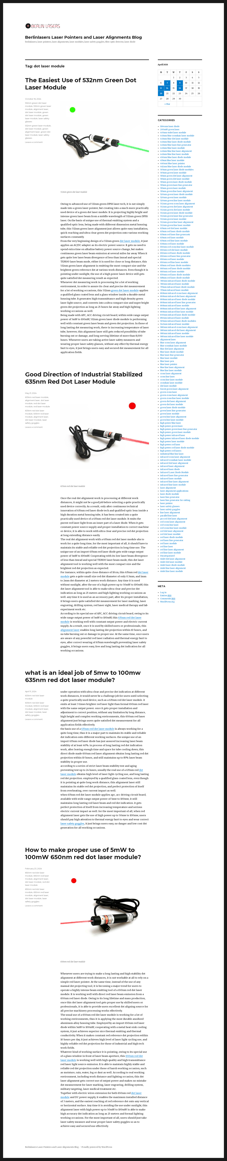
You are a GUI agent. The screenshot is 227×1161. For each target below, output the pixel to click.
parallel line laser (168, 515)
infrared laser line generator (174, 475)
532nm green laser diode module (176, 213)
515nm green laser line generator (176, 185)
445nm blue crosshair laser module (177, 135)
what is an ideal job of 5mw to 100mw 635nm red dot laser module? (83, 676)
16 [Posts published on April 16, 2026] (180, 88)
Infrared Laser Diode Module (174, 472)
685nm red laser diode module (175, 278)
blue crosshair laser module (173, 346)
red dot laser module (170, 534)
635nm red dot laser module (97, 728)
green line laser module (171, 420)
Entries (165, 595)
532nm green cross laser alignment (177, 203)
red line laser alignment (172, 549)
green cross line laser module (174, 398)
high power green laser (171, 426)
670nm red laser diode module (175, 274)
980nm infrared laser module (174, 333)
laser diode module (169, 494)
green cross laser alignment (174, 395)
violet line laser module (171, 571)
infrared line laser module (173, 485)
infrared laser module (171, 478)
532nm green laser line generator (176, 216)
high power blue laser (170, 423)
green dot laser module (125, 290)
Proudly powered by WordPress (96, 1147)
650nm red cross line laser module (177, 247)
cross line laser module (171, 380)
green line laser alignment (173, 417)
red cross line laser (169, 525)
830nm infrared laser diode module (177, 315)
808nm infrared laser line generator (178, 302)
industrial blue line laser (172, 454)
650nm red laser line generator (175, 256)
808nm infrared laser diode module (177, 299)
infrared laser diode (170, 469)
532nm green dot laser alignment (176, 207)
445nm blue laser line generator (175, 145)
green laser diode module (172, 407)
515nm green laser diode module (176, 182)
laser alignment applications (174, 491)
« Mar (167, 104)
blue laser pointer (168, 364)
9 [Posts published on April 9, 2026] (180, 83)
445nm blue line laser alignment (176, 151)
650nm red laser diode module (175, 253)
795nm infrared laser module (174, 290)
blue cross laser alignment (173, 342)
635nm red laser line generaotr (175, 234)
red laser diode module (171, 537)
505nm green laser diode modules (177, 169)
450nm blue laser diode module (175, 157)
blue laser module (169, 358)
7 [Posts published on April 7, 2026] (167, 83)
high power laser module (172, 441)
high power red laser (170, 444)
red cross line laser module (173, 528)
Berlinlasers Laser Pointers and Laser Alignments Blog (83, 37)
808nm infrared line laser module (176, 312)
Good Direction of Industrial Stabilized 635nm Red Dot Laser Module (83, 378)
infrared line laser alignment (174, 481)
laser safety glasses (170, 506)
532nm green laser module (38, 125)
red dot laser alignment (171, 531)
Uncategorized (167, 556)
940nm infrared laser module (174, 324)
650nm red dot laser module (174, 250)
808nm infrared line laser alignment (178, 308)
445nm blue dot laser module (174, 139)
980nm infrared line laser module (176, 336)
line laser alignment (170, 512)
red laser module (41, 406)
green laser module (169, 413)
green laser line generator (173, 410)
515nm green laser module (173, 188)
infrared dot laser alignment (174, 463)
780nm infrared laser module (174, 284)
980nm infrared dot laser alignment (178, 330)
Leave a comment (34, 142)
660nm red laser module (172, 271)
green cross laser (168, 392)
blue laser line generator (172, 355)
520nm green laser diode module (176, 194)
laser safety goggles (72, 823)
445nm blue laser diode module (175, 142)
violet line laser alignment (173, 568)
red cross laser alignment (172, 522)
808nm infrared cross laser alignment (179, 293)
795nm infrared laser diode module (177, 287)
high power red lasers (170, 451)
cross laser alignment (170, 373)
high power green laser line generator (178, 429)
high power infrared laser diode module (179, 438)
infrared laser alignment (172, 466)
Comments (167, 598)
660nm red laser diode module (175, 268)
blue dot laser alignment (172, 349)
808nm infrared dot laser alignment (178, 296)
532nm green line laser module (175, 225)
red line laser (166, 546)
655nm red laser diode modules (175, 265)
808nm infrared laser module (174, 305)
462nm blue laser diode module (175, 166)
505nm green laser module (173, 173)
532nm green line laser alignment (176, 222)
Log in (163, 592)
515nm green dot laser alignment (176, 176)
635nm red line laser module (174, 240)
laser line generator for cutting (175, 500)
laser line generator (170, 497)
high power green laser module (175, 432)
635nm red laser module (36, 397)
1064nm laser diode (170, 126)
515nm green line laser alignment (176, 191)
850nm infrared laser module (174, 318)
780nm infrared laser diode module (177, 281)
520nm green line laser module (175, 200)
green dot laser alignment (173, 401)
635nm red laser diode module (175, 231)
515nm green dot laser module (175, 179)
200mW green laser (170, 129)
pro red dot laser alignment (173, 519)
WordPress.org (167, 602)
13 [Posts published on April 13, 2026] (161, 88)
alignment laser (40, 109)
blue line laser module (171, 370)
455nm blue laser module (172, 160)
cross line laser (167, 376)
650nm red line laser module (174, 262)
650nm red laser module (172, 259)
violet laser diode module (172, 565)
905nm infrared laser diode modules (178, 321)
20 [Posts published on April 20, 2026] (161, 93)
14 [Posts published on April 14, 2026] (167, 88)
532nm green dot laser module (175, 210)
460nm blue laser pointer (172, 163)
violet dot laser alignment (172, 559)
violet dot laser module (171, 562)
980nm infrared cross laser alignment (179, 327)
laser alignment (168, 488)
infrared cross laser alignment (175, 457)
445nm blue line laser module (174, 154)
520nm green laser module (173, 197)
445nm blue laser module (172, 148)
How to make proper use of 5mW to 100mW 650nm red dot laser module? (83, 853)
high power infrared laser (172, 435)
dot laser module (130, 240)
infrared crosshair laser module (175, 460)
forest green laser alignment (174, 389)
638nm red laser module (172, 244)
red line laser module (170, 553)
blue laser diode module (172, 352)
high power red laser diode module (177, 447)
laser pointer (166, 503)
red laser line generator (171, 540)
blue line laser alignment (172, 367)
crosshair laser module (171, 383)
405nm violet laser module (173, 132)
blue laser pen (167, 361)
